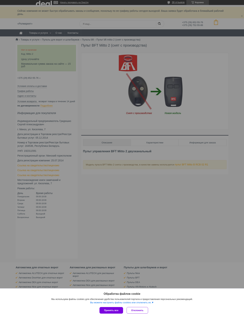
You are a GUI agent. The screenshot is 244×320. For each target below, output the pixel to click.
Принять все (111, 310)
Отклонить (137, 310)
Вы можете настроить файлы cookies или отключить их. (120, 302)
